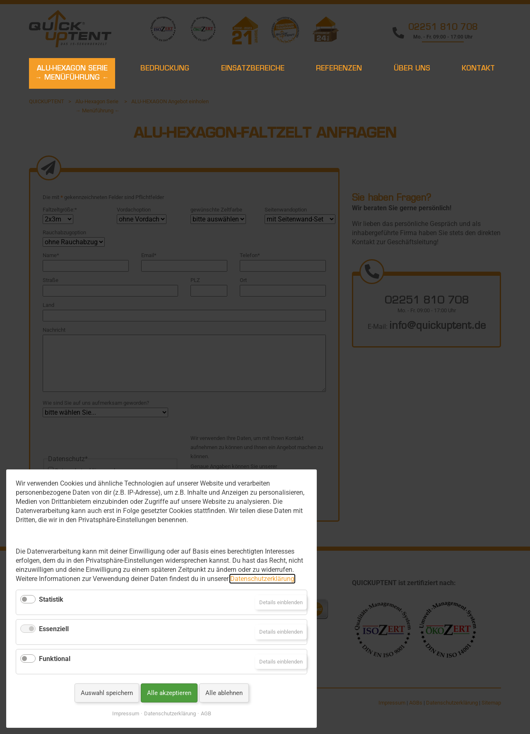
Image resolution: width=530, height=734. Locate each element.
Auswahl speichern (107, 693)
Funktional (54, 659)
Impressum (125, 713)
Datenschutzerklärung (262, 579)
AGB (206, 713)
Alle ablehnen (224, 693)
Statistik (51, 599)
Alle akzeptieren (169, 693)
